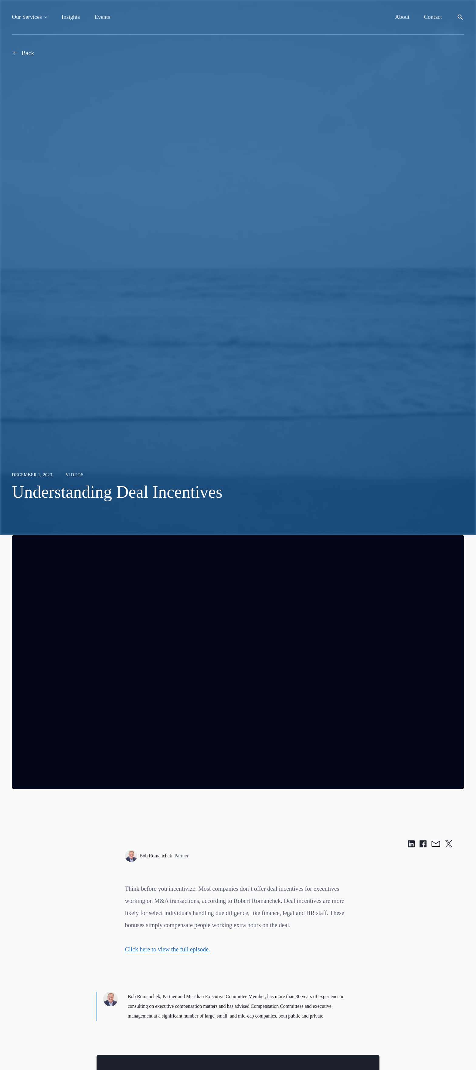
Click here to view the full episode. (167, 949)
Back (23, 53)
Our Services (27, 17)
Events (102, 17)
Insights (71, 17)
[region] (238, 662)
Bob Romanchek (157, 856)
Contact (433, 17)
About (402, 17)
